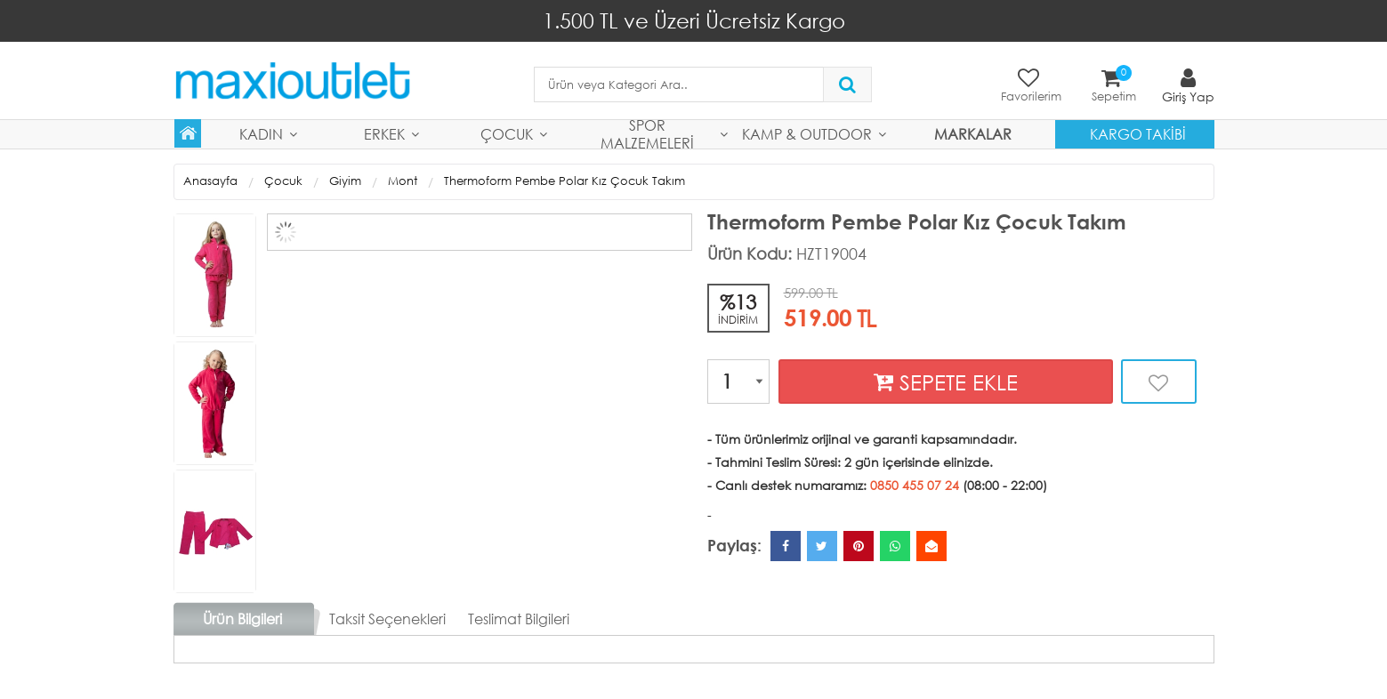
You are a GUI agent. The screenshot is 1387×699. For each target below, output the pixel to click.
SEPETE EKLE (946, 382)
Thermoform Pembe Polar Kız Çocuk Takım (564, 181)
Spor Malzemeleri (647, 134)
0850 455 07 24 (914, 485)
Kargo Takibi (1138, 134)
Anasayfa (210, 181)
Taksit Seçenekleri (387, 618)
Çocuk (506, 134)
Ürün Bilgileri (242, 618)
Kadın (261, 134)
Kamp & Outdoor (807, 134)
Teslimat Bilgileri (518, 618)
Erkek (384, 134)
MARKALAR (973, 134)
